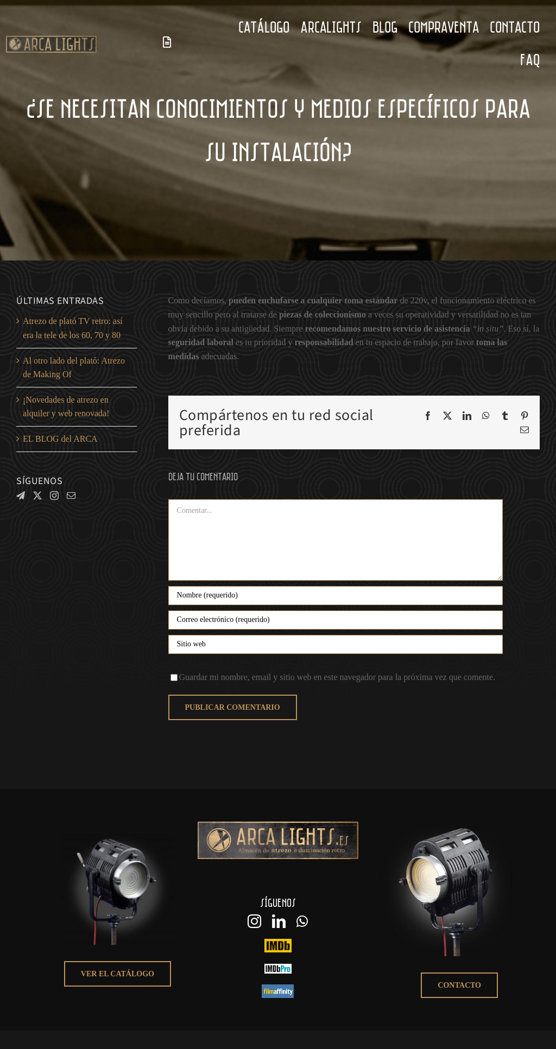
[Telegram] (20, 495)
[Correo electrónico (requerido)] (335, 620)
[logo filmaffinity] (278, 988)
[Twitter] (37, 495)
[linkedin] (279, 921)
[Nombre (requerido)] (335, 595)
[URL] (335, 644)
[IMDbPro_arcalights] (278, 967)
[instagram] (254, 921)
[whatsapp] (302, 921)
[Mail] (71, 495)
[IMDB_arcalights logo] (278, 943)
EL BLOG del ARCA (60, 438)
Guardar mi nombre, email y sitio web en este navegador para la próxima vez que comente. (337, 677)
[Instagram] (54, 495)
